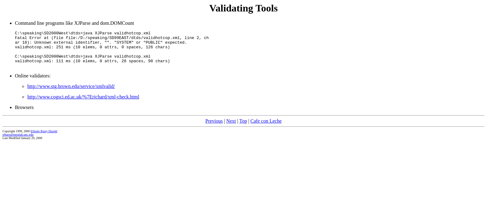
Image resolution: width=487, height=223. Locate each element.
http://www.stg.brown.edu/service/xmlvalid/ (71, 93)
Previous (214, 128)
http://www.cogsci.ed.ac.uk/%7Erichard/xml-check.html (83, 104)
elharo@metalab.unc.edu (18, 142)
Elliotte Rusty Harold (44, 138)
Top (243, 128)
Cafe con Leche (265, 128)
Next (231, 128)
